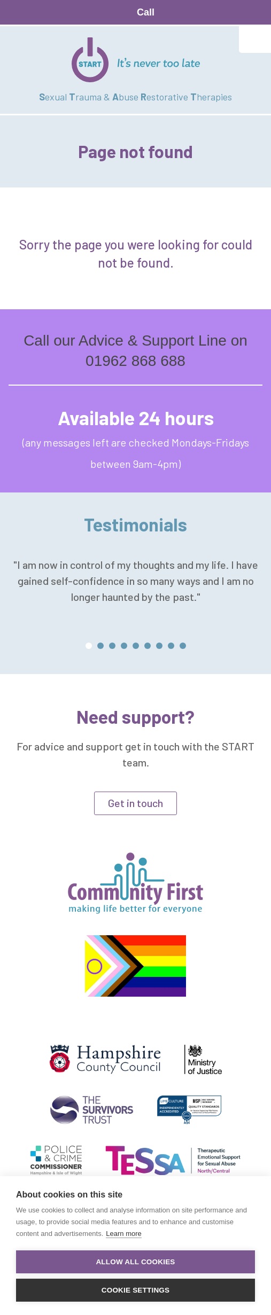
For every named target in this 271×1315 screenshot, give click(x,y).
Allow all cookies (135, 1262)
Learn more (123, 1234)
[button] (89, 646)
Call (145, 12)
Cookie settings (136, 1290)
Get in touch (135, 802)
